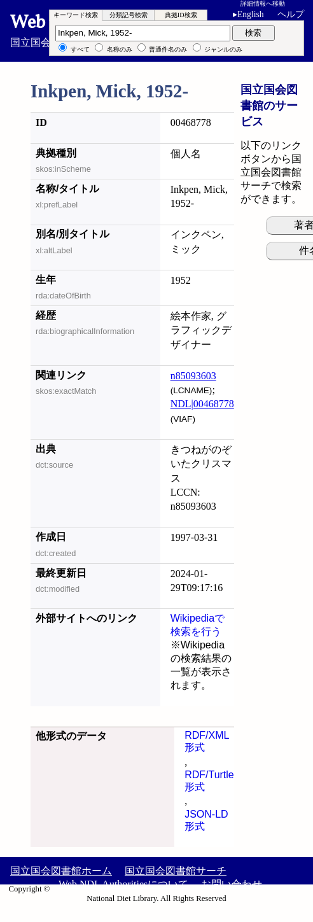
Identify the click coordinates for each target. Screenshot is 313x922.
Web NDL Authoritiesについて (123, 884)
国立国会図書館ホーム (61, 870)
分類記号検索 (128, 14)
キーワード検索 (75, 14)
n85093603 (193, 375)
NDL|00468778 (202, 403)
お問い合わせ (231, 884)
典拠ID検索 (181, 14)
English (250, 14)
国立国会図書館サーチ (175, 870)
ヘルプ (290, 14)
